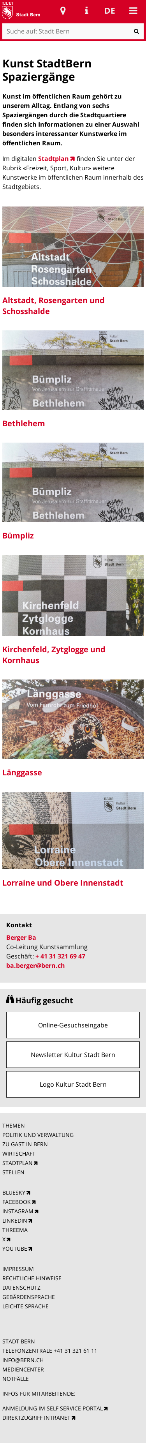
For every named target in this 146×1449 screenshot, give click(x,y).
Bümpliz (18, 535)
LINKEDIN (14, 1220)
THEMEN (13, 1125)
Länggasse (22, 772)
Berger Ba (21, 937)
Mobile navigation (133, 10)
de (109, 10)
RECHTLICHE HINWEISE (32, 1278)
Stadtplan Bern (63, 10)
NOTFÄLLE (15, 1378)
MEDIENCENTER (23, 1369)
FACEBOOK (16, 1201)
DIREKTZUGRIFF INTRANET (36, 1417)
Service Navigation (86, 10)
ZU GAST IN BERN (25, 1144)
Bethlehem (23, 423)
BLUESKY (13, 1192)
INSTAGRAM (17, 1211)
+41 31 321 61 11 (75, 1350)
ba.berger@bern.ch (35, 965)
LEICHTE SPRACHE (25, 1306)
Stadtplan (53, 158)
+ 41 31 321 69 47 (60, 956)
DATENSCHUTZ (21, 1287)
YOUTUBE (14, 1248)
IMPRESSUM (18, 1269)
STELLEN (13, 1172)
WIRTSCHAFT (18, 1153)
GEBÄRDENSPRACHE (28, 1297)
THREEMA (15, 1230)
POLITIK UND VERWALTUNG (38, 1134)
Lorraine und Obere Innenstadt (62, 882)
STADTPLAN (17, 1163)
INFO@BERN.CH (23, 1360)
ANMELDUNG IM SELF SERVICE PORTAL (52, 1408)
